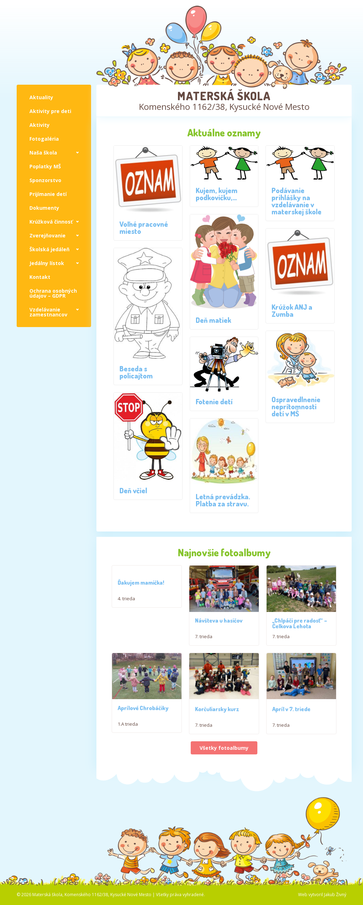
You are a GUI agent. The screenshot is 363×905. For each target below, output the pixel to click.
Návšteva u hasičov (218, 632)
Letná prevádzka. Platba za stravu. (223, 500)
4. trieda (126, 598)
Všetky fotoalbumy (224, 783)
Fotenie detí (214, 401)
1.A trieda (128, 747)
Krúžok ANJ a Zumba (292, 310)
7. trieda (203, 648)
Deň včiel (133, 490)
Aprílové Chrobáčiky (143, 731)
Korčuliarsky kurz (217, 744)
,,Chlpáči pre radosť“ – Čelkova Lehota (299, 635)
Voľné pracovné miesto (143, 227)
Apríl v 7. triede (291, 744)
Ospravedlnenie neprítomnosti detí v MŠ (296, 406)
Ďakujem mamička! (141, 582)
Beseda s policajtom (136, 372)
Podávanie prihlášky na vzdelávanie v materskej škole (297, 201)
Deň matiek (213, 320)
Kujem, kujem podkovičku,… (217, 194)
